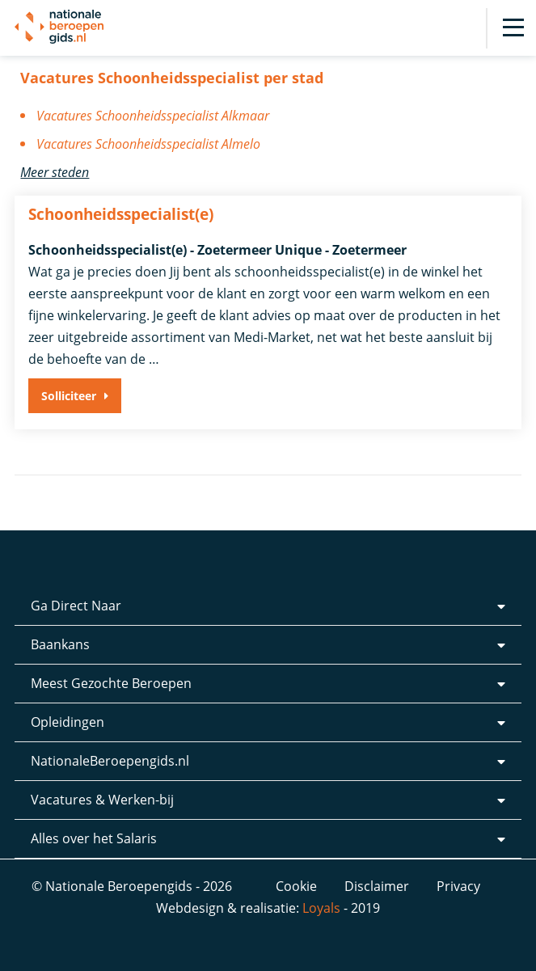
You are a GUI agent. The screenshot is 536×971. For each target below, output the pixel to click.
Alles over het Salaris (94, 838)
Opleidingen (67, 722)
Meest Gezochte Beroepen (111, 683)
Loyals (321, 908)
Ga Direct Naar (76, 605)
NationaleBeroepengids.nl (110, 761)
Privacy (458, 886)
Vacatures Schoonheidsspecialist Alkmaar (152, 116)
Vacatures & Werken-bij (102, 799)
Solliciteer (68, 395)
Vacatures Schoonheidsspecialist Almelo (148, 144)
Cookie (296, 886)
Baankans (60, 644)
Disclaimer (376, 886)
